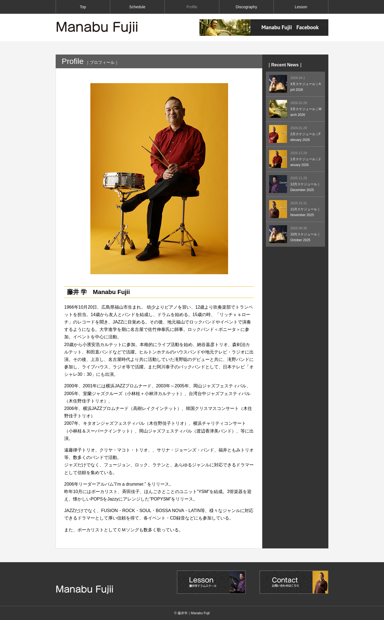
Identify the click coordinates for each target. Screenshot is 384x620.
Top (83, 7)
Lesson (301, 7)
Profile (192, 7)
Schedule (137, 7)
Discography (246, 7)
